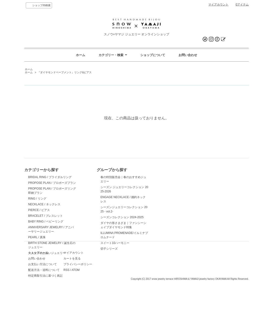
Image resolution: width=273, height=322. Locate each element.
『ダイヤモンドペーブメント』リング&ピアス (64, 72)
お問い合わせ (187, 55)
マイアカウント (218, 4)
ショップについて (152, 55)
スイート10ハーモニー (97, 243)
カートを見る (91, 283)
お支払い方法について (42, 289)
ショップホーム (38, 278)
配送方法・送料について (44, 295)
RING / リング (37, 198)
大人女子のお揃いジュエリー (46, 253)
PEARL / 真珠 (37, 237)
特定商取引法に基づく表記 (45, 301)
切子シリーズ (91, 248)
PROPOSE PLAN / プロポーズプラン (52, 183)
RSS (86, 295)
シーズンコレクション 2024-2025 (104, 217)
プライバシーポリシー (97, 289)
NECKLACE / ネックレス (44, 204)
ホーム (80, 55)
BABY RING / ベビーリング (45, 221)
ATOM (95, 295)
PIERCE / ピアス (39, 210)
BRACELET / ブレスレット (45, 215)
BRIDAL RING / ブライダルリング (50, 177)
